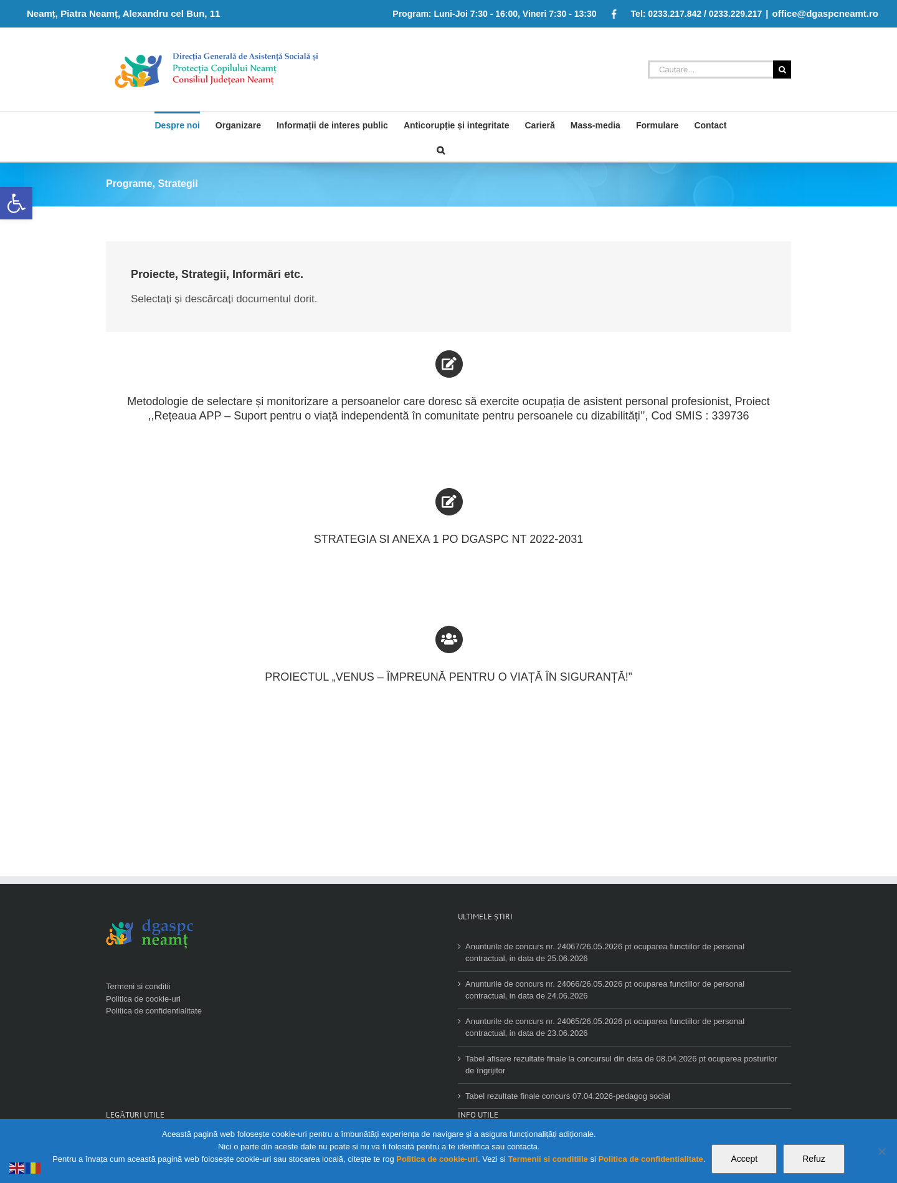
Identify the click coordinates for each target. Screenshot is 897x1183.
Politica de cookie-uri (143, 998)
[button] (16, 203)
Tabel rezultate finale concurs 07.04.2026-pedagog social (567, 1096)
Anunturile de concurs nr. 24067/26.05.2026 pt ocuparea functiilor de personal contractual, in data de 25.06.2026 (604, 953)
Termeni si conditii (138, 986)
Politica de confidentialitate (154, 1010)
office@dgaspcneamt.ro (825, 13)
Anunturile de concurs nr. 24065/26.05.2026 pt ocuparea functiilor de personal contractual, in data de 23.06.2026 (604, 1027)
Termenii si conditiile (547, 1159)
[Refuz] (881, 1151)
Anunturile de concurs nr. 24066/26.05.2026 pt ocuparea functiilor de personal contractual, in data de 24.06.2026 (604, 990)
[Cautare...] (710, 69)
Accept (744, 1159)
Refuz (813, 1159)
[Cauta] (441, 148)
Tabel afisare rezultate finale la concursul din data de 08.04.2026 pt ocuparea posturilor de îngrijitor (621, 1065)
